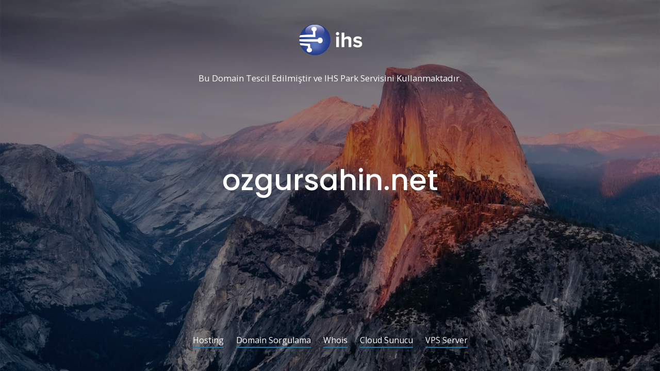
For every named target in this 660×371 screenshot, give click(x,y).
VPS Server (446, 341)
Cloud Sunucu (386, 341)
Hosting (208, 341)
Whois (335, 341)
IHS (331, 78)
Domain (228, 78)
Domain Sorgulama (273, 341)
